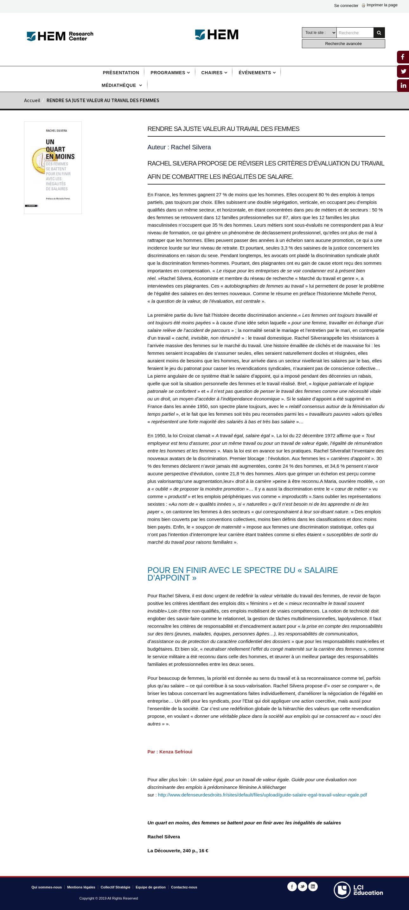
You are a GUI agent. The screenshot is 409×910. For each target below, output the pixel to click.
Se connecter (346, 5)
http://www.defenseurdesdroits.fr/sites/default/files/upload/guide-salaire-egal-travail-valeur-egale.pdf (262, 794)
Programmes (167, 72)
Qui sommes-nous (46, 887)
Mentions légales (81, 887)
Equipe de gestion (151, 887)
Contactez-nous (184, 887)
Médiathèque (120, 85)
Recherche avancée (343, 43)
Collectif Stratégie (116, 887)
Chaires (212, 72)
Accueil (32, 101)
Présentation (121, 72)
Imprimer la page (379, 5)
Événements (255, 72)
